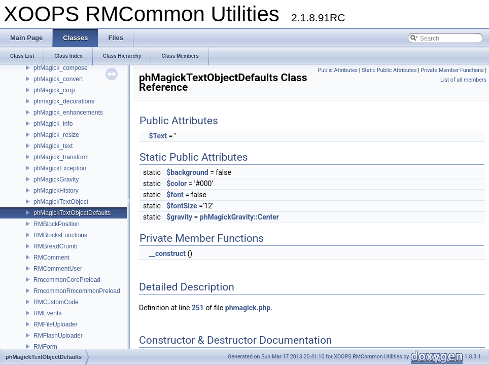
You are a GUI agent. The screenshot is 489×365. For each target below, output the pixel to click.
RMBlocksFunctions (60, 235)
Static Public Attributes (389, 70)
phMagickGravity (56, 179)
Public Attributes (338, 70)
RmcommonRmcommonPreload (76, 291)
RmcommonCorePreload (66, 279)
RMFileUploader (55, 324)
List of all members (463, 80)
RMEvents (47, 313)
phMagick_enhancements (68, 112)
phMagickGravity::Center (239, 217)
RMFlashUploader (58, 335)
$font (175, 195)
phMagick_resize (56, 134)
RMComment (51, 257)
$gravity (179, 217)
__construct (167, 253)
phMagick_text (53, 146)
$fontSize (181, 206)
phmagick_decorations (63, 101)
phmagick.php (247, 308)
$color (176, 183)
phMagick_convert (58, 79)
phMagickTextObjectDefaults (72, 212)
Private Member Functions (452, 70)
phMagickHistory (56, 190)
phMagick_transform (61, 157)
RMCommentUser (57, 268)
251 (198, 308)
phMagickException (59, 168)
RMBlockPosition (56, 224)
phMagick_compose (60, 67)
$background (187, 172)
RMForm (45, 346)
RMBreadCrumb (55, 246)
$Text (158, 136)
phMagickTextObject (60, 201)
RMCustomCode (56, 302)
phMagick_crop (54, 90)
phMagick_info (53, 123)
